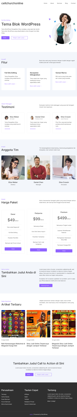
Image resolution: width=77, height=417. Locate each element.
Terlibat (26, 399)
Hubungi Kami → (46, 285)
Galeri (26, 397)
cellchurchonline (12, 3)
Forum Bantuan (5, 401)
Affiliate (26, 394)
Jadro (31, 414)
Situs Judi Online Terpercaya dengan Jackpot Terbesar (38, 345)
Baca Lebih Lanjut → (10, 84)
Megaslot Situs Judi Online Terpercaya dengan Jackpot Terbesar (63, 346)
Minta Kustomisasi (6, 404)
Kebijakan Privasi (29, 401)
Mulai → (5, 37)
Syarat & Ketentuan (30, 404)
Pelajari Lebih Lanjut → (19, 37)
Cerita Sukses (5, 397)
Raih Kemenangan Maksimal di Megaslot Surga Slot (13, 345)
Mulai (13, 249)
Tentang (3, 394)
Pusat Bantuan (5, 399)
